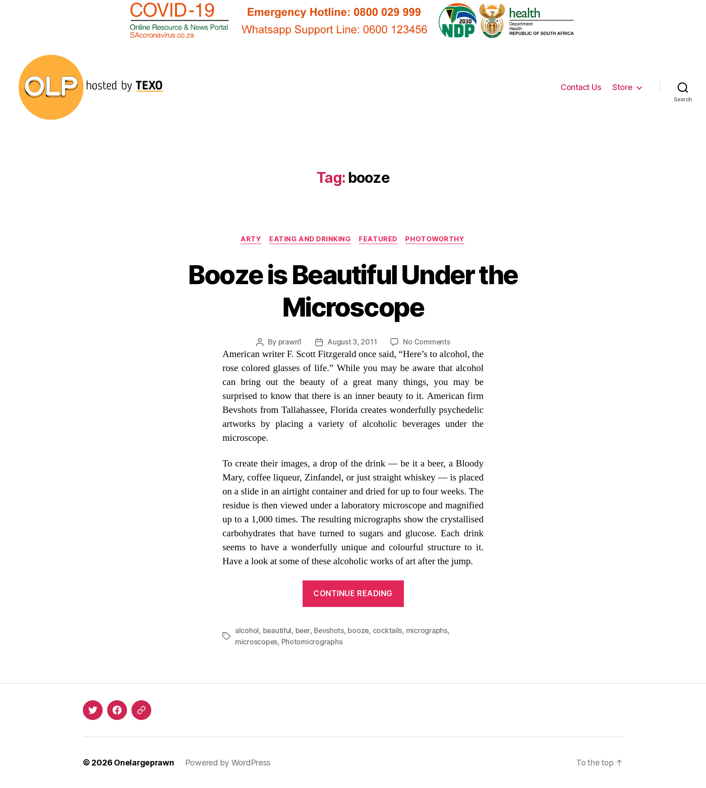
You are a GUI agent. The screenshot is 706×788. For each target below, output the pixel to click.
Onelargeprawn (145, 762)
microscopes (256, 641)
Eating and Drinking (310, 239)
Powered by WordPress (229, 762)
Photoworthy (437, 239)
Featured (379, 239)
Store (622, 87)
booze (360, 630)
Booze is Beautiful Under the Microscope (353, 290)
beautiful (277, 630)
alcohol (247, 630)
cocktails (389, 630)
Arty (249, 239)
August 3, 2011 (352, 342)
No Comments (426, 342)
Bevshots (330, 630)
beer (303, 630)
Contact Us (581, 87)
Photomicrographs (312, 641)
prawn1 (289, 342)
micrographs (429, 630)
